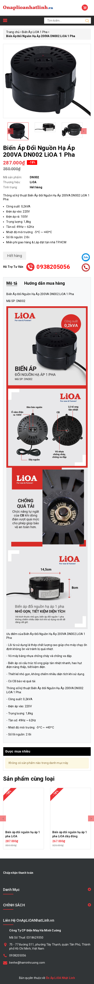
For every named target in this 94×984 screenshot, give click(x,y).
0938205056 (53, 266)
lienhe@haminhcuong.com (27, 962)
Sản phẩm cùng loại (29, 778)
